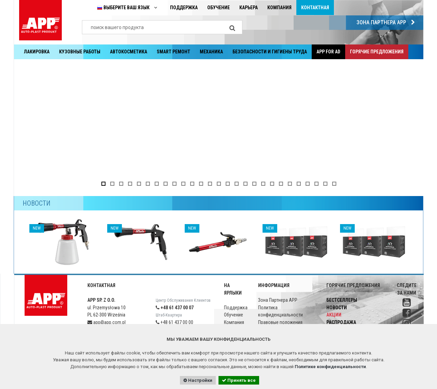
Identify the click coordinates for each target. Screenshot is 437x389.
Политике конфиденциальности (330, 366)
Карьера (248, 7)
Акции (333, 314)
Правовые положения (280, 322)
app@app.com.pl (106, 322)
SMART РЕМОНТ (173, 51)
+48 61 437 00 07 (175, 307)
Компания (279, 7)
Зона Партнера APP (387, 22)
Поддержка (184, 7)
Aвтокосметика (128, 51)
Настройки (197, 380)
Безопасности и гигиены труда (269, 51)
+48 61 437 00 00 (174, 322)
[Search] (232, 27)
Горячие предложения (377, 51)
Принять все (239, 380)
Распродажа (341, 322)
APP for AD (328, 51)
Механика (211, 51)
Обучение (218, 7)
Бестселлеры (341, 300)
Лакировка (37, 51)
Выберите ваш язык (128, 8)
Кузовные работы (79, 51)
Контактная (315, 7)
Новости (336, 307)
